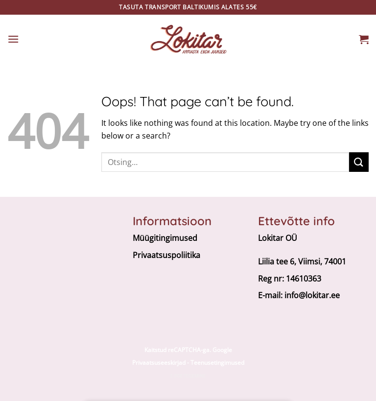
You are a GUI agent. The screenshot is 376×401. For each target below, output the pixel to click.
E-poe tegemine (188, 376)
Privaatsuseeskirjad (159, 362)
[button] (13, 39)
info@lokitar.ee (312, 295)
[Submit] (359, 161)
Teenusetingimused (217, 362)
